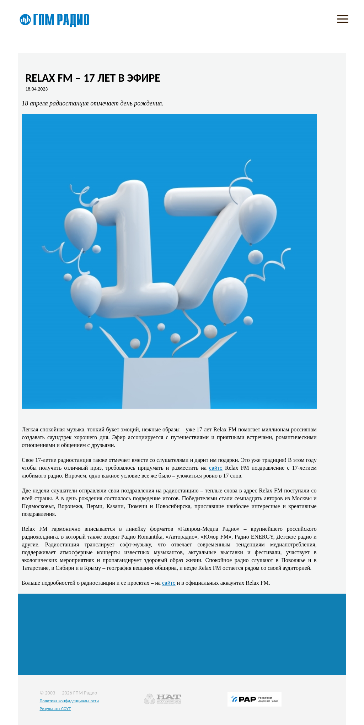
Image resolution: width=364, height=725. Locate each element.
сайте (216, 467)
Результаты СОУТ (55, 708)
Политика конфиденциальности (69, 700)
